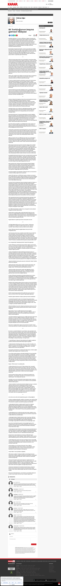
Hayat (32, 7)
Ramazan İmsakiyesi (52, 571)
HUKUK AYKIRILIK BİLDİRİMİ (52, 561)
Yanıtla (15, 486)
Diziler (21, 571)
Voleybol (27, 569)
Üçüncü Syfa (25, 565)
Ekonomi (21, 7)
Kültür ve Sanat (35, 575)
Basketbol (23, 569)
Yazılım (33, 572)
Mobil (22, 572)
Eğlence (34, 571)
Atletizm (30, 569)
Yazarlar (14, 7)
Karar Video (35, 7)
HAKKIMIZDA (18, 561)
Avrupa (28, 566)
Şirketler (38, 568)
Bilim (35, 572)
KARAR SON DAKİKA (11, 569)
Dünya (18, 7)
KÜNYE (24, 561)
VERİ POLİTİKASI (45, 561)
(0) (18, 486)
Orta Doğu (22, 566)
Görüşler (40, 7)
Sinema (28, 574)
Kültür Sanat (30, 571)
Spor (29, 7)
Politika (21, 565)
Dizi (26, 574)
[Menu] (48, 7)
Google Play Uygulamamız (40, 580)
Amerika (25, 566)
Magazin (23, 571)
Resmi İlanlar (44, 7)
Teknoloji (18, 572)
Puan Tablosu (51, 568)
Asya (31, 566)
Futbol (20, 569)
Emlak (25, 568)
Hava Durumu (51, 565)
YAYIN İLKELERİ (28, 561)
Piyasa (22, 568)
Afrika (33, 566)
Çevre (32, 565)
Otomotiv (27, 568)
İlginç (33, 574)
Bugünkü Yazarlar (11, 14)
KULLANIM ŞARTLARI (34, 561)
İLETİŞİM (22, 561)
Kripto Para (25, 7)
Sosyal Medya (29, 572)
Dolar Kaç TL (51, 569)
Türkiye (29, 565)
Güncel (10, 7)
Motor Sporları (34, 569)
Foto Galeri (18, 575)
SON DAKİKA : (10, 9)
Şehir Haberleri (51, 570)
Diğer (38, 569)
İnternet (24, 572)
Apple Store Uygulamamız (51, 580)
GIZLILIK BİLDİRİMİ (39, 561)
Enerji (30, 568)
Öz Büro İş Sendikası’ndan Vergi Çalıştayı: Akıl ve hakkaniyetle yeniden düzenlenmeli (25, 9)
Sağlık (27, 571)
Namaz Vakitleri (51, 566)
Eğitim (34, 565)
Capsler (25, 575)
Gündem (23, 574)
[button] (28, 35)
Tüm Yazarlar (17, 14)
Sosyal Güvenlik (34, 568)
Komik (31, 574)
